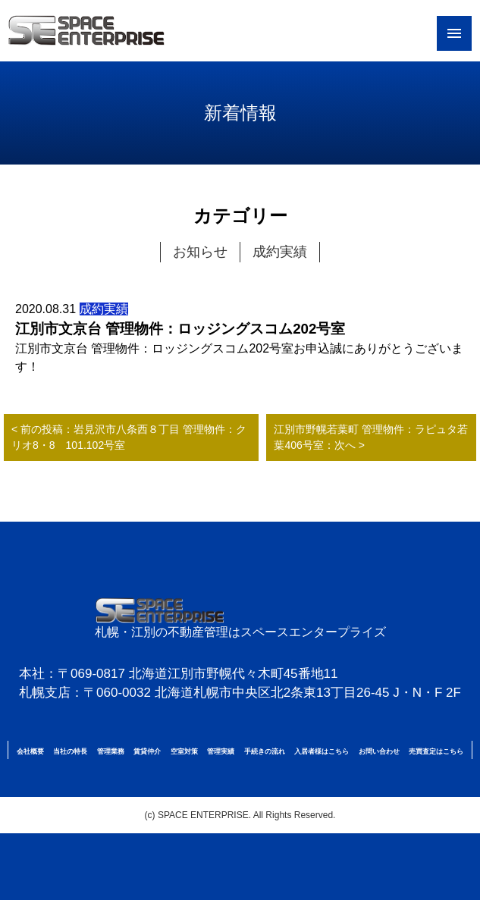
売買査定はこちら (436, 751)
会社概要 (30, 751)
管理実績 (220, 751)
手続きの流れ (264, 751)
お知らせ (200, 251)
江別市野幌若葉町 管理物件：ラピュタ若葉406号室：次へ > (371, 437)
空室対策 (184, 751)
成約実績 (280, 251)
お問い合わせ (379, 751)
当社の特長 (70, 751)
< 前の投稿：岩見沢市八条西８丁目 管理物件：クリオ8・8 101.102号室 (128, 437)
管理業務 (110, 751)
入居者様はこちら (321, 751)
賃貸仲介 (147, 751)
